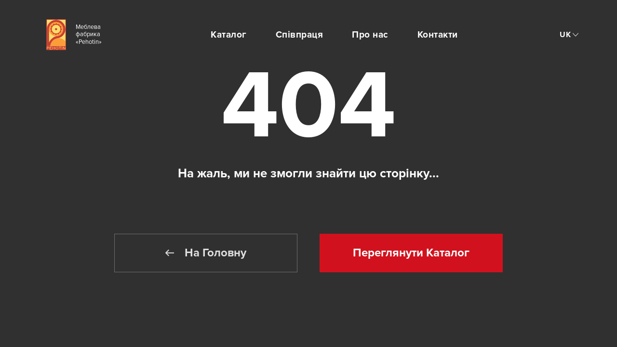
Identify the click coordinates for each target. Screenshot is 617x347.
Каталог (229, 34)
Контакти (437, 34)
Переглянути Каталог (411, 253)
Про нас (370, 34)
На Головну (205, 253)
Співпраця (299, 34)
